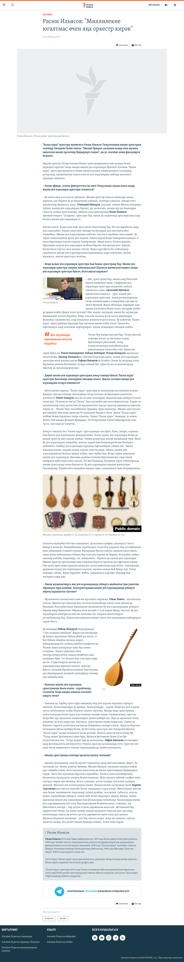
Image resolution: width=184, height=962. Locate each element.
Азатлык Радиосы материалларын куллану (19, 949)
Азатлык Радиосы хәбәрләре (61, 936)
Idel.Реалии (154, 5)
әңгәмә (47, 14)
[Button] (122, 45)
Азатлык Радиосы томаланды (17, 936)
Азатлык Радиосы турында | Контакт (21, 942)
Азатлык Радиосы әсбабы (60, 942)
